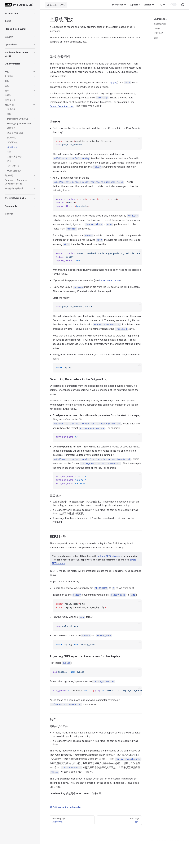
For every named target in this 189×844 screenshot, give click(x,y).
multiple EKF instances (108, 556)
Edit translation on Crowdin (65, 807)
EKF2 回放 (158, 33)
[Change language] (162, 4)
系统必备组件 (160, 23)
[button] (34, 13)
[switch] (173, 4)
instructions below (109, 280)
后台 (156, 37)
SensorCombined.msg (62, 106)
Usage (157, 28)
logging (113, 82)
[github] (182, 4)
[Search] (56, 5)
